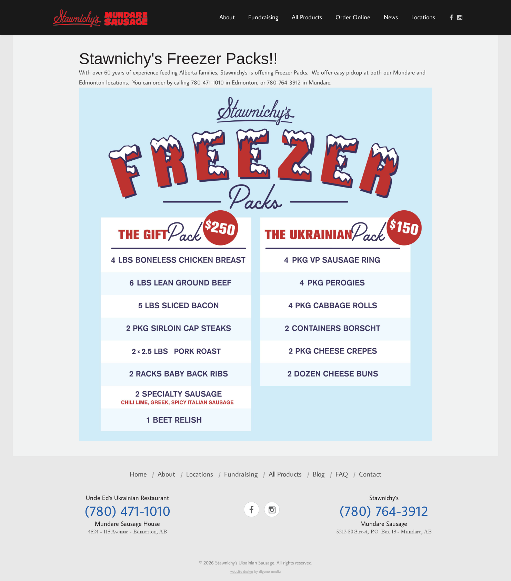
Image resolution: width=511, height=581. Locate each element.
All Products (307, 17)
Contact (370, 473)
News (391, 17)
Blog (318, 473)
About (227, 17)
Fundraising (263, 17)
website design (241, 571)
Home (138, 473)
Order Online (352, 17)
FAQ (341, 473)
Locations (423, 17)
